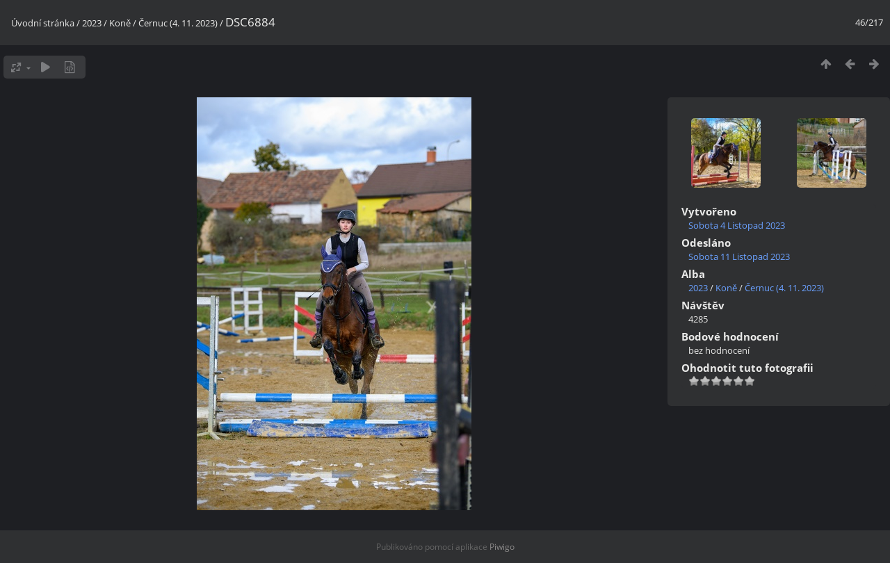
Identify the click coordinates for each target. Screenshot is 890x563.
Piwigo (502, 547)
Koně (120, 23)
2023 (92, 23)
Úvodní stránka (42, 23)
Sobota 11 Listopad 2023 (739, 256)
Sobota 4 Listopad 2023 (736, 225)
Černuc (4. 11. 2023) (178, 23)
